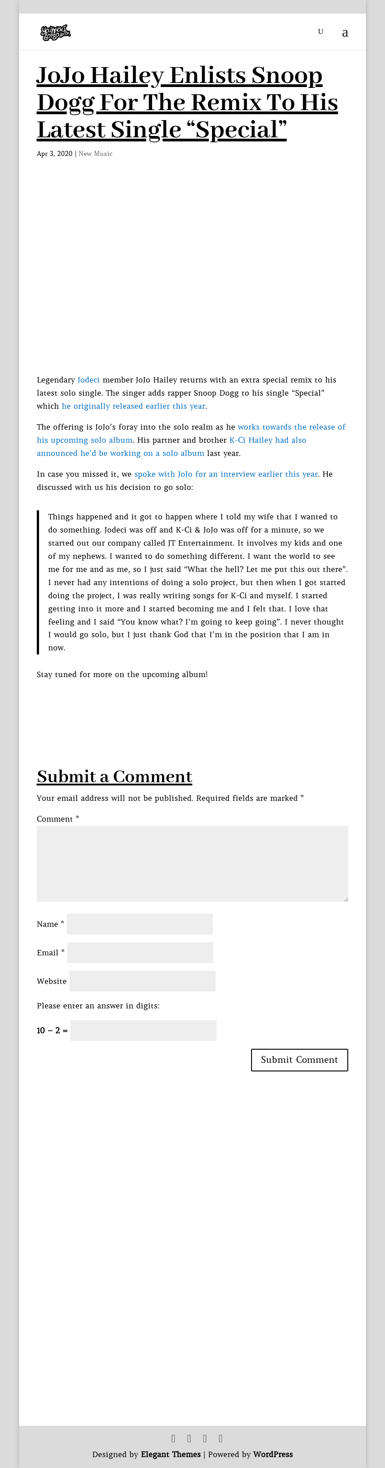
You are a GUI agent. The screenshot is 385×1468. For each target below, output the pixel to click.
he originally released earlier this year (133, 406)
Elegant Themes (171, 1454)
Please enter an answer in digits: (98, 1006)
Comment (58, 819)
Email (50, 953)
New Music (96, 154)
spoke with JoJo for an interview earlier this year (226, 474)
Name (50, 924)
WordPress (273, 1454)
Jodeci (89, 380)
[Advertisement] (202, 701)
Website (52, 981)
